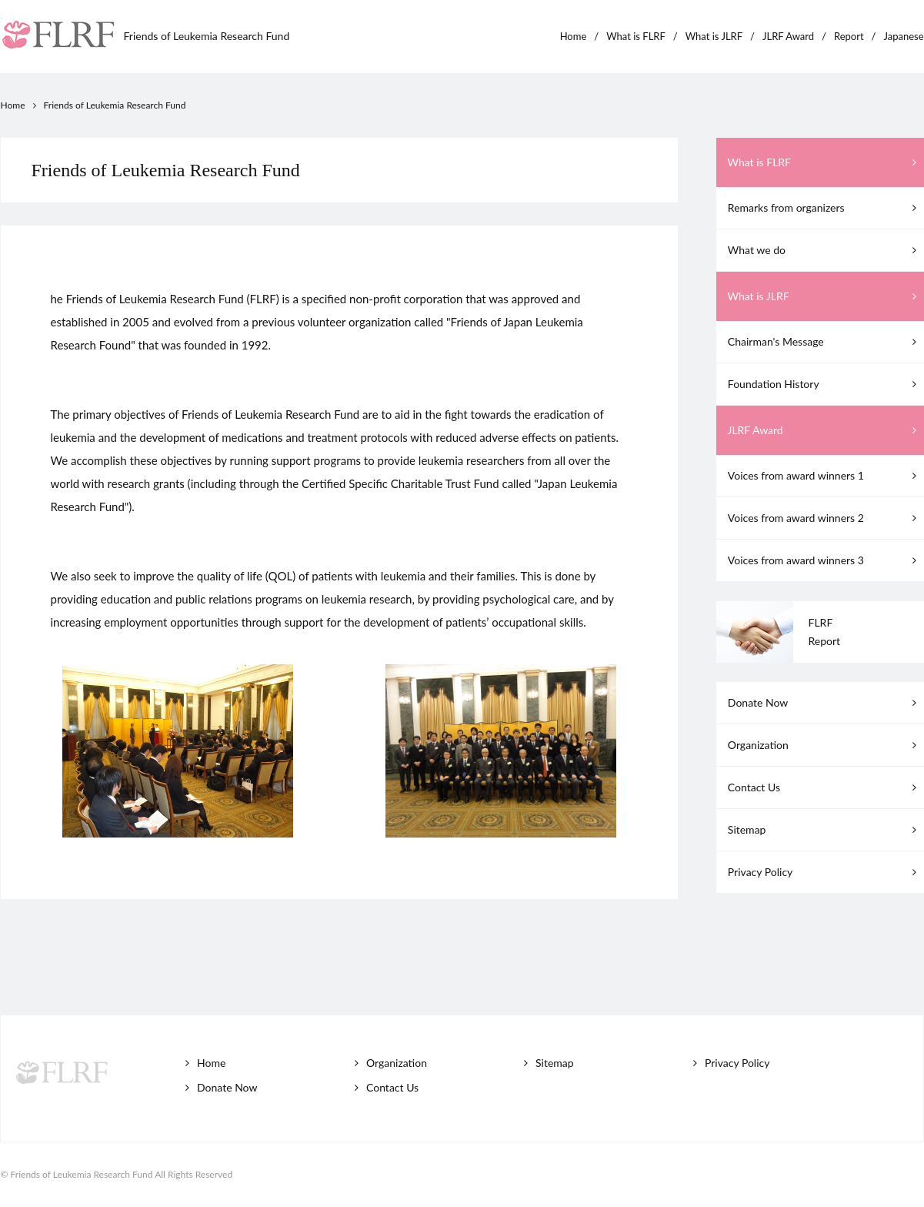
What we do (824, 249)
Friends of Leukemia (207, 35)
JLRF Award (788, 36)
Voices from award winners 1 (824, 475)
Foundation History (824, 383)
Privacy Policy (824, 871)
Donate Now (824, 702)
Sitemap (824, 829)
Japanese (903, 36)
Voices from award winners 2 (824, 517)
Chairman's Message (824, 341)
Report (849, 36)
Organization (824, 744)
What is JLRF (713, 36)
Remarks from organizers (824, 207)
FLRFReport (825, 631)
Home (573, 36)
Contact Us (824, 787)
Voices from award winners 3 (824, 560)
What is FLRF (635, 36)
